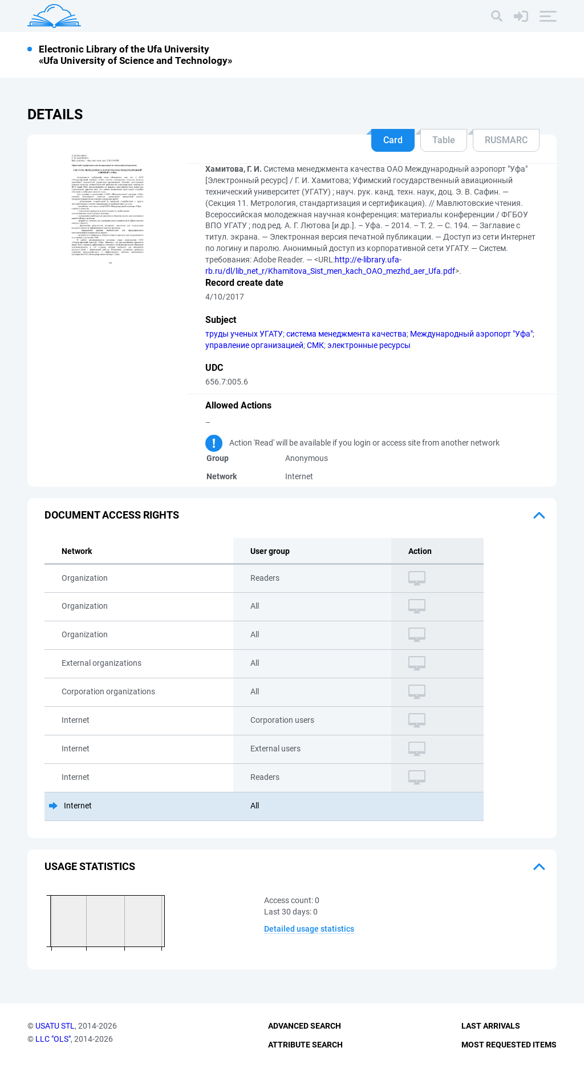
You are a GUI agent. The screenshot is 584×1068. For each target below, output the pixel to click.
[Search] (496, 16)
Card (393, 140)
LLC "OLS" (53, 1038)
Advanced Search (304, 1025)
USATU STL (55, 1025)
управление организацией (254, 345)
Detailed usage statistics (309, 928)
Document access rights (111, 515)
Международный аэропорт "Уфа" (471, 333)
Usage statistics (89, 866)
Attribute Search (305, 1044)
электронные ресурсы (369, 345)
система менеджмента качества (346, 333)
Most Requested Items (509, 1044)
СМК (315, 345)
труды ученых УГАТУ (244, 333)
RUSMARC (506, 140)
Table (443, 140)
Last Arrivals (490, 1025)
